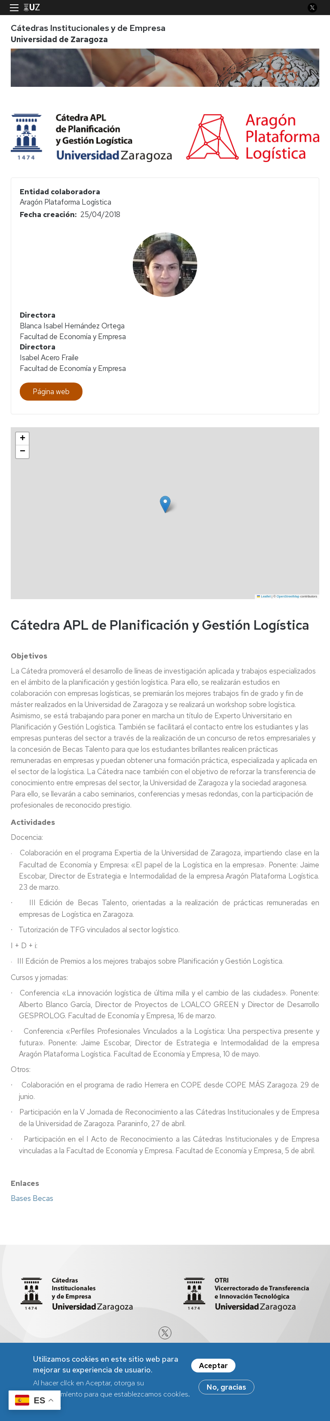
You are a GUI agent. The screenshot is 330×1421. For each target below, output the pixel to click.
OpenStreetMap (288, 596)
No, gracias (226, 1387)
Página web (51, 391)
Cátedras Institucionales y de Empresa (88, 28)
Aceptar (213, 1365)
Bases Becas (32, 1198)
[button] (165, 504)
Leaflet (264, 596)
